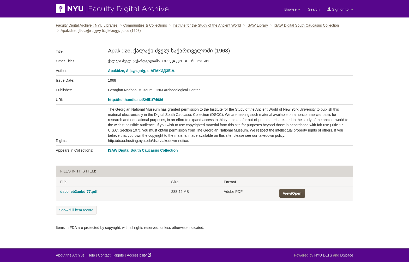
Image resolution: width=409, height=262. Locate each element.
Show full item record (76, 210)
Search (314, 9)
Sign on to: (340, 9)
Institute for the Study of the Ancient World (207, 25)
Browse (292, 9)
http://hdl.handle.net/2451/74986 (135, 100)
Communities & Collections (145, 25)
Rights (118, 255)
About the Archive (70, 255)
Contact (104, 255)
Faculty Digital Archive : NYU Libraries (87, 25)
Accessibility (139, 255)
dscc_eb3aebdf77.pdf (78, 191)
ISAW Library (257, 25)
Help (91, 255)
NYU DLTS (323, 255)
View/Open (292, 193)
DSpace (346, 255)
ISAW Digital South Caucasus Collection (306, 25)
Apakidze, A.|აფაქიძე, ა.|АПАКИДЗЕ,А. (141, 71)
